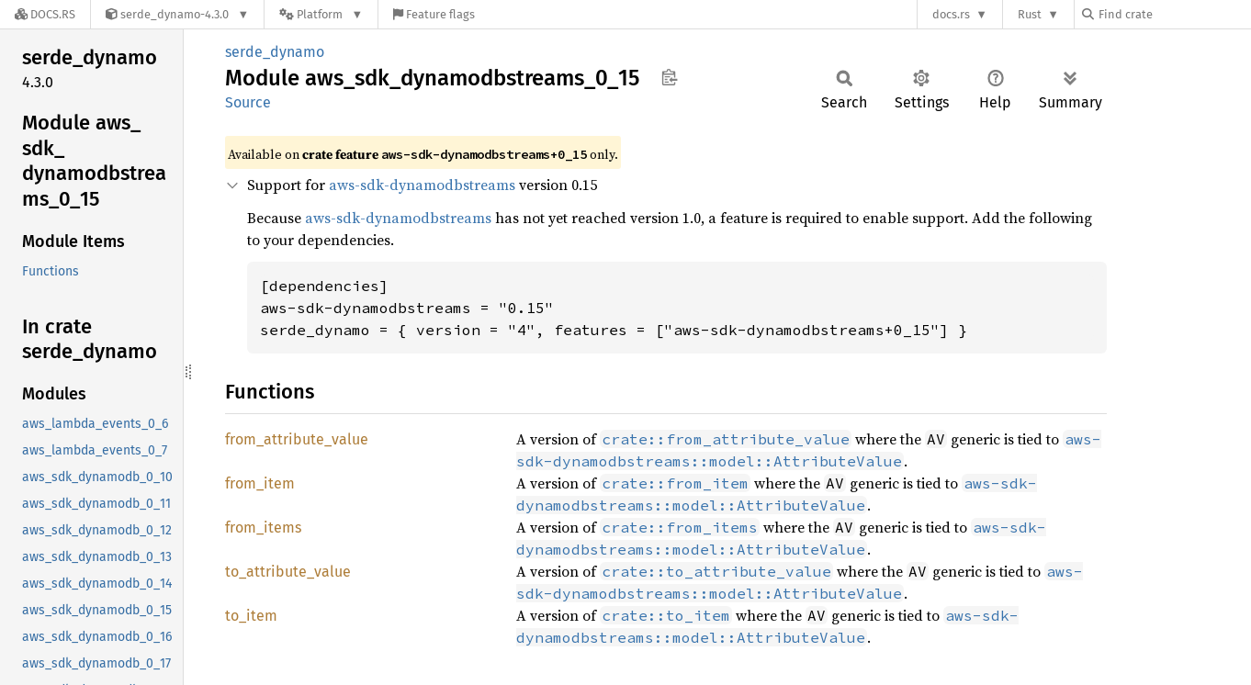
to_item (251, 615)
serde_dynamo (274, 52)
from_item (260, 483)
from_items (263, 527)
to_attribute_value (288, 571)
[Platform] (321, 14)
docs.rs (951, 14)
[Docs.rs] (45, 14)
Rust (1030, 14)
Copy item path (669, 77)
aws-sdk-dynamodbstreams (422, 184)
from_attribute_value (296, 439)
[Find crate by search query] (1174, 14)
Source (248, 102)
